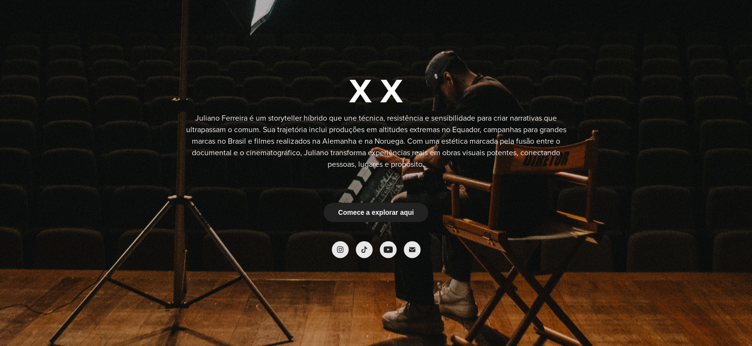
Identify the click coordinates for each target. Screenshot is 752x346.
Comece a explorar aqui (376, 212)
